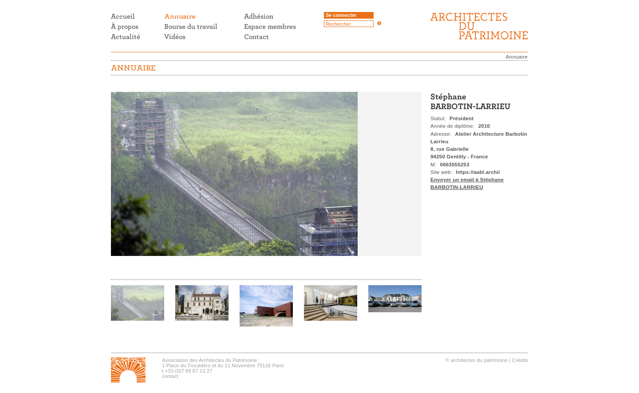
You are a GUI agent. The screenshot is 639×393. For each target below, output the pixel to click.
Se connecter (341, 15)
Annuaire (517, 56)
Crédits (520, 360)
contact (170, 376)
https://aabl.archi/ (478, 172)
